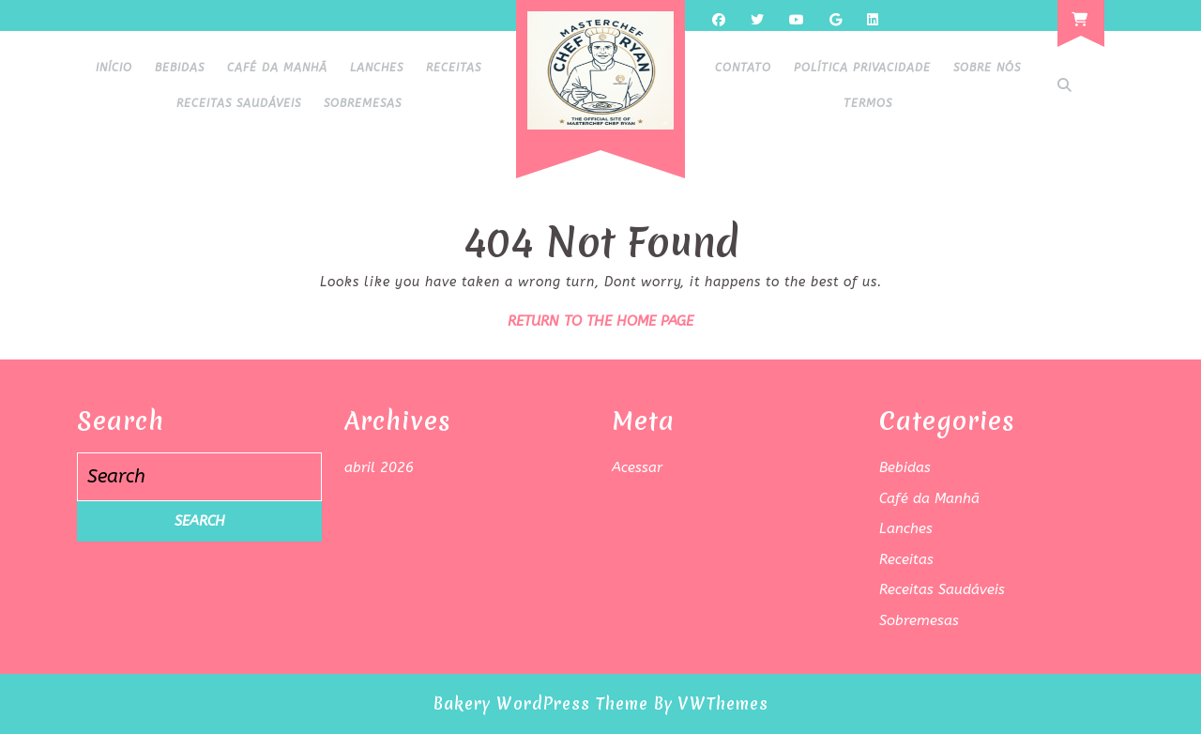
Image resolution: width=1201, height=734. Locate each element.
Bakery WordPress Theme (540, 703)
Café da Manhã (277, 67)
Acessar (637, 467)
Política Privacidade (862, 67)
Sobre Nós (987, 67)
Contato (743, 67)
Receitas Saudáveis (238, 103)
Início (114, 67)
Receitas (453, 67)
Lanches (376, 67)
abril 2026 (379, 467)
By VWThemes (711, 703)
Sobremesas (363, 103)
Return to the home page (600, 321)
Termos (868, 103)
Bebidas (180, 67)
